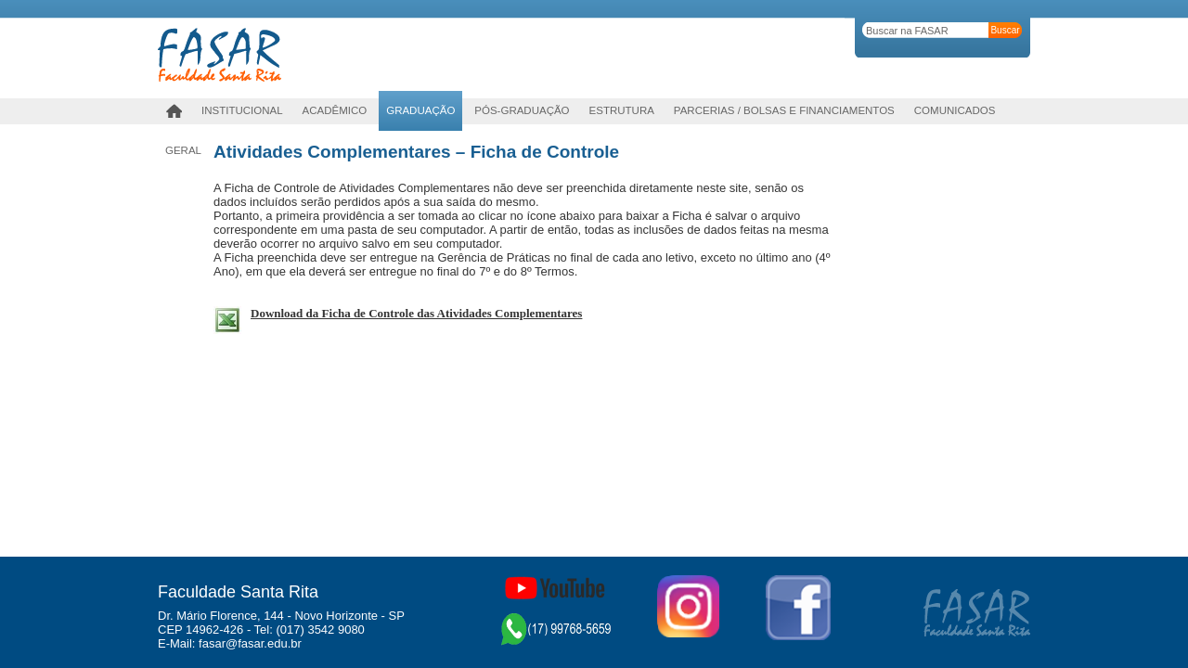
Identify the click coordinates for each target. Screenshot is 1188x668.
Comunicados (955, 110)
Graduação (420, 110)
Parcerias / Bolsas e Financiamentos (784, 110)
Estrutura (621, 110)
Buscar (1004, 30)
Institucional (242, 110)
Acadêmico (335, 110)
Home (173, 111)
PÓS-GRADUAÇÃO (521, 110)
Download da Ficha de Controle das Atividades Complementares (416, 313)
